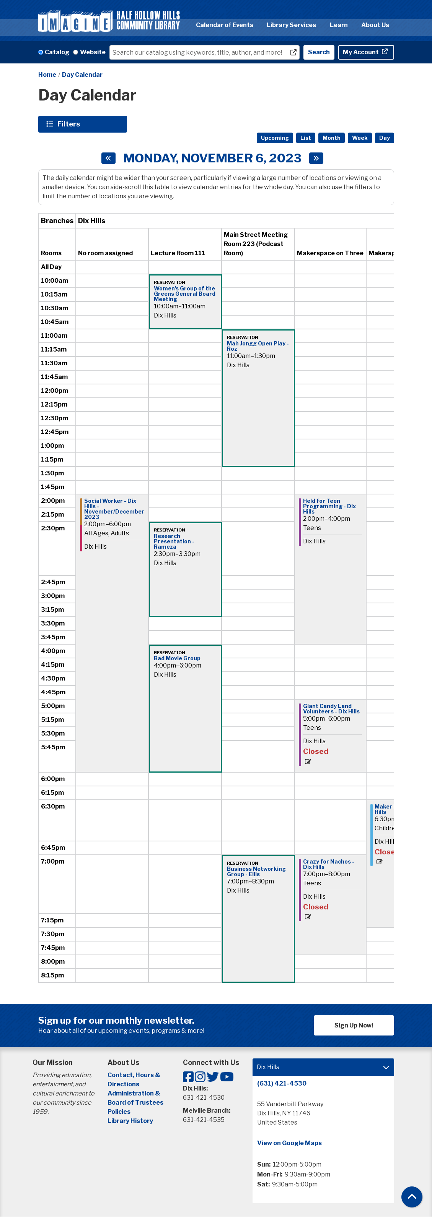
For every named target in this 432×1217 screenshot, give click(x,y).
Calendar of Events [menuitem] (224, 25)
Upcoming (275, 138)
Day (384, 138)
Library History (130, 1121)
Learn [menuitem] (339, 25)
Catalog (57, 52)
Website (93, 52)
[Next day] (316, 158)
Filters (69, 124)
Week (360, 138)
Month (332, 138)
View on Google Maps (289, 1143)
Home (47, 74)
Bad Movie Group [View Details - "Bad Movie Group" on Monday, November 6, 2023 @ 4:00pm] (177, 658)
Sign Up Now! (353, 1025)
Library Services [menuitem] (291, 25)
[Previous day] (108, 158)
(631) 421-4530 (281, 1083)
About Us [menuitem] (375, 25)
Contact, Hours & (134, 1075)
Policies (119, 1111)
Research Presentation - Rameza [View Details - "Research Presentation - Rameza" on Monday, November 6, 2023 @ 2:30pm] (174, 541)
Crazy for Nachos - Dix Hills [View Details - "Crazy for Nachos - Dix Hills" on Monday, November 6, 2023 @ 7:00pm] (328, 864)
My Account (361, 52)
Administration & (134, 1093)
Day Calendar (82, 74)
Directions (123, 1084)
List (305, 138)
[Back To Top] (411, 1196)
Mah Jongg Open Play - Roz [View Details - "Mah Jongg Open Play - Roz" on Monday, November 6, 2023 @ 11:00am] (258, 346)
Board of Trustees (135, 1102)
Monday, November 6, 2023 (212, 158)
